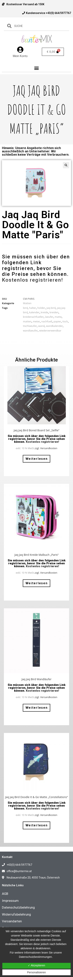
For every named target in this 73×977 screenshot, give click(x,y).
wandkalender (54, 326)
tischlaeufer (30, 326)
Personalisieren (36, 972)
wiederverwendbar (50, 330)
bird (25, 308)
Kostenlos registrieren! (32, 280)
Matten (27, 303)
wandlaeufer (30, 330)
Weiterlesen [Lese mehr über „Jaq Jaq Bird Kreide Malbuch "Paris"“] (37, 583)
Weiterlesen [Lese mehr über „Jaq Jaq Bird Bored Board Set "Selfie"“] (37, 459)
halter (32, 308)
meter (36, 321)
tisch (65, 321)
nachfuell (46, 321)
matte (58, 316)
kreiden (53, 312)
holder (41, 308)
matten (27, 321)
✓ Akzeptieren (36, 965)
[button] (36, 68)
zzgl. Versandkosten (46, 448)
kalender (34, 312)
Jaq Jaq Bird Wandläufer (36, 679)
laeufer (49, 316)
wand (41, 326)
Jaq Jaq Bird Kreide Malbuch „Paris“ (36, 555)
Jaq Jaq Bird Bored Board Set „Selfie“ (36, 430)
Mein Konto (20, 56)
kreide (44, 312)
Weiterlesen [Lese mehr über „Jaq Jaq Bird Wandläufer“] (37, 707)
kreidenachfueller (33, 316)
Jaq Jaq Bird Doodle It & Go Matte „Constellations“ (36, 797)
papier (57, 321)
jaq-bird (51, 308)
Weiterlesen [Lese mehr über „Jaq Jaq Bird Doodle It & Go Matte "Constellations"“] (37, 825)
